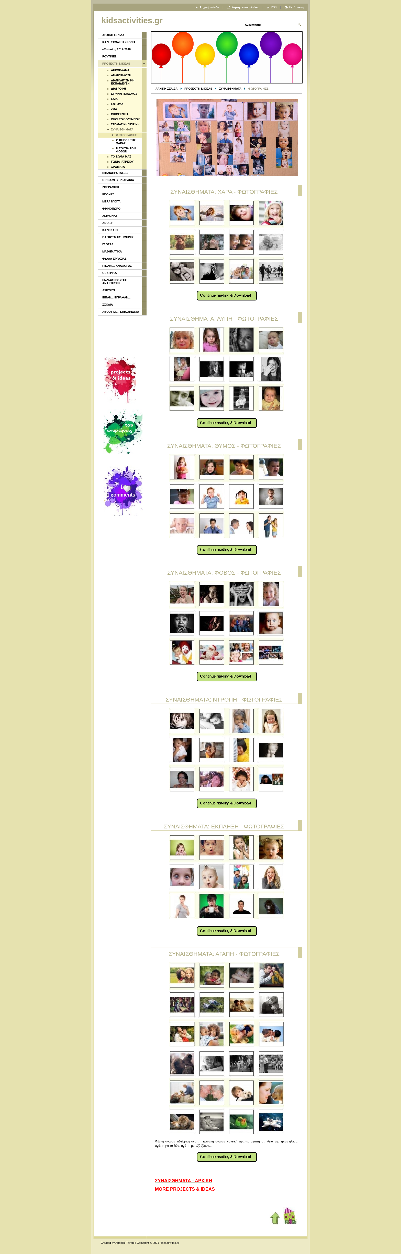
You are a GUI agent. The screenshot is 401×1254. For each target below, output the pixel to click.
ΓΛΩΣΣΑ (107, 244)
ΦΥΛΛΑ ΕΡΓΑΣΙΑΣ (114, 258)
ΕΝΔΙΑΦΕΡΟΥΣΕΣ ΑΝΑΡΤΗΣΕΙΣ (114, 282)
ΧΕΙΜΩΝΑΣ (109, 215)
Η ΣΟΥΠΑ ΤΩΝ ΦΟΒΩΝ (126, 150)
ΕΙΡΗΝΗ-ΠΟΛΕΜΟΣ (124, 93)
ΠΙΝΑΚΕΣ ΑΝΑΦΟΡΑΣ (117, 265)
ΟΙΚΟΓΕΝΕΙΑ (120, 114)
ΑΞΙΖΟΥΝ (108, 290)
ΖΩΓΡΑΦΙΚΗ (110, 187)
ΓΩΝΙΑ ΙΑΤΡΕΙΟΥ (122, 161)
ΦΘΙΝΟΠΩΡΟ (111, 208)
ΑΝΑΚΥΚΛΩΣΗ (121, 75)
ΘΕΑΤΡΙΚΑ (109, 272)
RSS (274, 7)
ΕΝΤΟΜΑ (117, 103)
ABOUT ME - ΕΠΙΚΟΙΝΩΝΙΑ (120, 311)
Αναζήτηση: (253, 24)
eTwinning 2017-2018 (116, 49)
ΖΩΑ (114, 109)
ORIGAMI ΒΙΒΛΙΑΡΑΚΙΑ (118, 180)
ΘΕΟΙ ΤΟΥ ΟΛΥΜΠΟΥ (125, 119)
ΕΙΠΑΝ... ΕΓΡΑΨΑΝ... (116, 297)
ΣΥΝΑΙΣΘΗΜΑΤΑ (230, 88)
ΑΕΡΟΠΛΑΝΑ (120, 70)
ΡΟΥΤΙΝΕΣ (109, 56)
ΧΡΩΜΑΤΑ (118, 166)
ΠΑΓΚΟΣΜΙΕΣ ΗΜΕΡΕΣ (117, 237)
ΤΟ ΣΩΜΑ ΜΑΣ (121, 156)
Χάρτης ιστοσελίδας (245, 7)
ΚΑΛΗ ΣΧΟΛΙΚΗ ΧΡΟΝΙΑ (119, 42)
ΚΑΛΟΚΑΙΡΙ (110, 230)
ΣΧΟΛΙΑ (107, 304)
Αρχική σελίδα (209, 7)
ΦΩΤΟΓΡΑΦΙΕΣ (126, 135)
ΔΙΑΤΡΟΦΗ (118, 88)
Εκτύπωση (296, 7)
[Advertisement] (122, 334)
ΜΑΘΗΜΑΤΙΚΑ (112, 251)
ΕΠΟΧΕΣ (108, 194)
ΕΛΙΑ (114, 98)
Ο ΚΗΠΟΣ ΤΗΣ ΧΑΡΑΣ (126, 142)
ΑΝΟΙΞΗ (107, 222)
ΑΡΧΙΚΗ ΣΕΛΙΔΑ (166, 88)
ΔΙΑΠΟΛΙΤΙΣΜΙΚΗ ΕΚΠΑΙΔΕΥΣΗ (123, 82)
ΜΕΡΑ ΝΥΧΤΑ (111, 201)
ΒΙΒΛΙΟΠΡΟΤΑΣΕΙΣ (115, 172)
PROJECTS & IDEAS (198, 88)
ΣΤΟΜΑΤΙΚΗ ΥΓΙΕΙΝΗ (125, 124)
